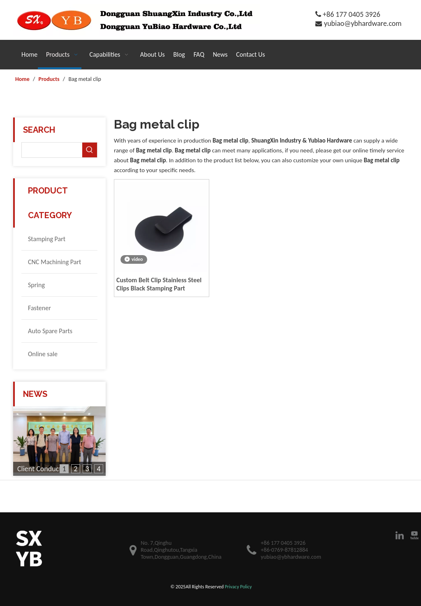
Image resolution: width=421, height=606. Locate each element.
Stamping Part (46, 239)
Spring (36, 285)
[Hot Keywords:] (89, 150)
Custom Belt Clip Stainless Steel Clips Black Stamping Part (158, 284)
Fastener (39, 308)
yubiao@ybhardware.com (363, 23)
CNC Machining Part (54, 262)
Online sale (43, 354)
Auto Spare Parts (50, 331)
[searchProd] (52, 150)
